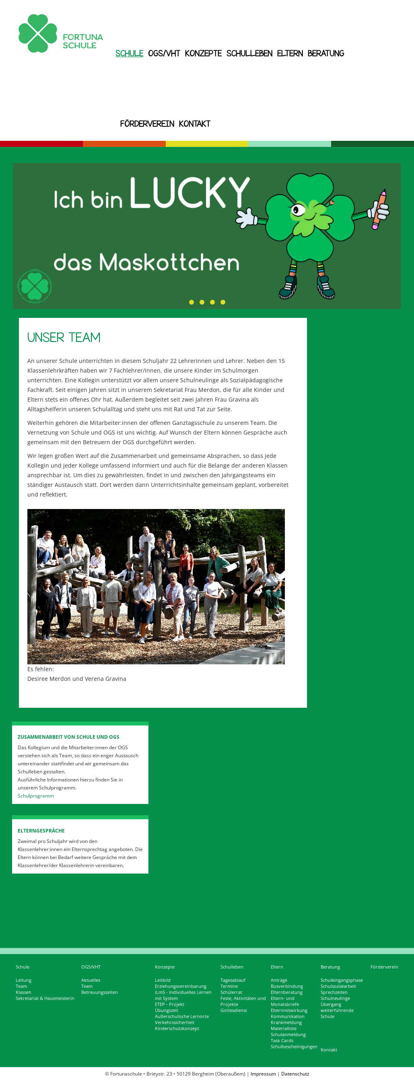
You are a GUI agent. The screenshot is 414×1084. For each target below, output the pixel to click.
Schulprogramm (36, 795)
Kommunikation (288, 1016)
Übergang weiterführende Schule (337, 1010)
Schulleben (249, 53)
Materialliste (284, 1028)
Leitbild (163, 980)
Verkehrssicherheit (174, 1022)
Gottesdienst (233, 1010)
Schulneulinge (335, 998)
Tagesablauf (232, 980)
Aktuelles (90, 980)
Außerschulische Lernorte (182, 1016)
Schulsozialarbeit (338, 986)
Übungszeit (166, 1010)
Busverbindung (287, 986)
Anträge (279, 980)
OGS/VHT (164, 53)
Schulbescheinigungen (294, 1046)
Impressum (263, 1073)
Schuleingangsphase (342, 980)
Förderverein (147, 124)
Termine (229, 986)
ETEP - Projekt (169, 1004)
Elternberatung (287, 992)
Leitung (23, 980)
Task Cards (282, 1040)
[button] (191, 302)
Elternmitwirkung (289, 1010)
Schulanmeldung (288, 1034)
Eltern (290, 53)
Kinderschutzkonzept (177, 1028)
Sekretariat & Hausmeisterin (45, 998)
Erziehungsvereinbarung (180, 986)
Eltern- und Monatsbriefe (285, 1001)
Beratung (326, 53)
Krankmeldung (286, 1022)
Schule (129, 53)
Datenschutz (295, 1073)
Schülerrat (231, 992)
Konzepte (203, 53)
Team (21, 986)
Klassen (23, 992)
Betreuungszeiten (99, 992)
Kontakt (194, 124)
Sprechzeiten (334, 992)
